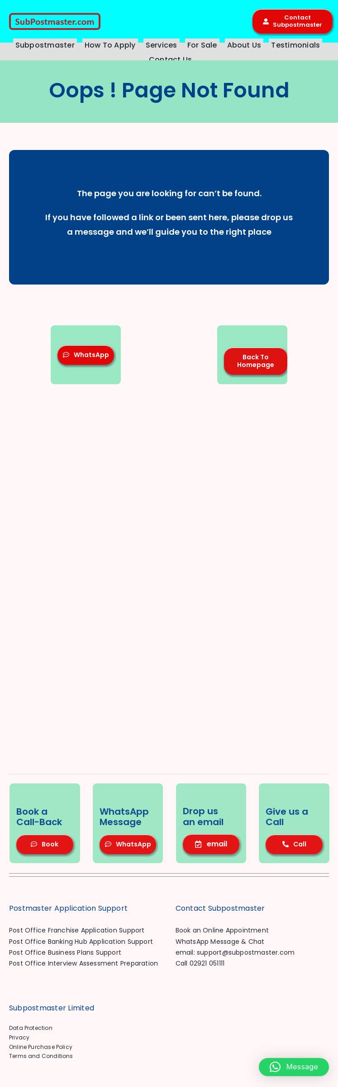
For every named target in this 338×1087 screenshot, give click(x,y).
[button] (294, 1067)
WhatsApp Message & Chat (220, 941)
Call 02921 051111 (200, 963)
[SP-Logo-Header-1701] (54, 16)
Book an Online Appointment (222, 930)
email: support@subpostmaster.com (235, 952)
